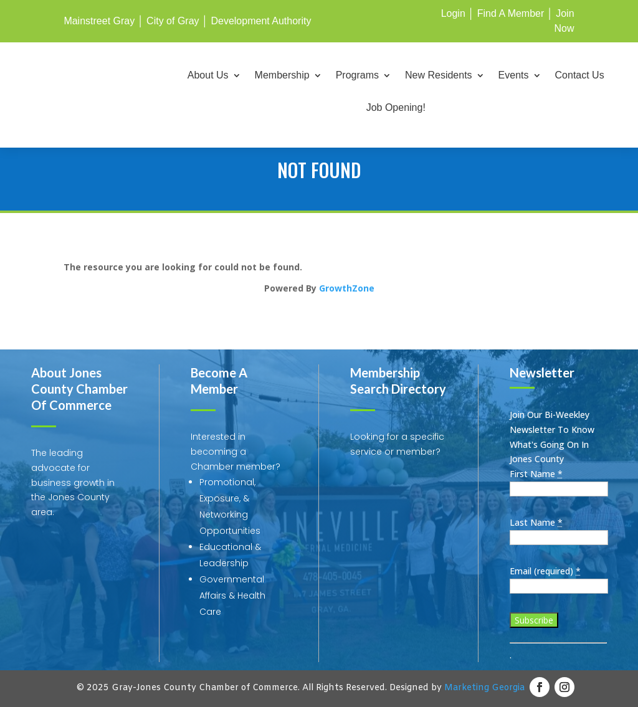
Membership (282, 75)
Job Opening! (396, 108)
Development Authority (261, 21)
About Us (208, 75)
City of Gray (172, 21)
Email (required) (545, 571)
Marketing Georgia (484, 688)
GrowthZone (346, 288)
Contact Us (579, 75)
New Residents (438, 75)
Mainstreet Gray (99, 21)
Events (513, 75)
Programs (357, 75)
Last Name (536, 522)
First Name (536, 474)
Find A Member (511, 13)
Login (453, 13)
